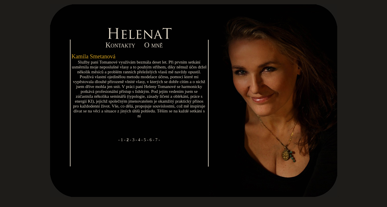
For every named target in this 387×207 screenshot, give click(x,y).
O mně (153, 45)
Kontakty (121, 45)
